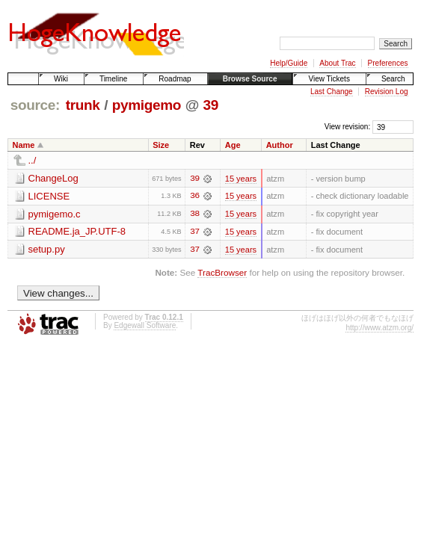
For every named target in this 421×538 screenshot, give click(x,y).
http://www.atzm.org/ (379, 328)
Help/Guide (288, 63)
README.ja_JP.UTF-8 (77, 232)
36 (194, 196)
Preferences (388, 63)
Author (279, 144)
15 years (240, 178)
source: (35, 105)
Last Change (331, 91)
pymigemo (146, 105)
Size (161, 144)
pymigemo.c (54, 214)
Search (393, 79)
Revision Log (386, 91)
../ (32, 160)
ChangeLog (53, 178)
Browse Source (250, 79)
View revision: (348, 127)
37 (194, 232)
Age (233, 144)
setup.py (46, 250)
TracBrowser (222, 273)
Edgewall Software (145, 326)
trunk (83, 105)
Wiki (61, 79)
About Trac (337, 63)
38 (194, 214)
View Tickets (328, 79)
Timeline (113, 79)
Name (24, 144)
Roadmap (175, 79)
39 (210, 105)
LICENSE (49, 196)
